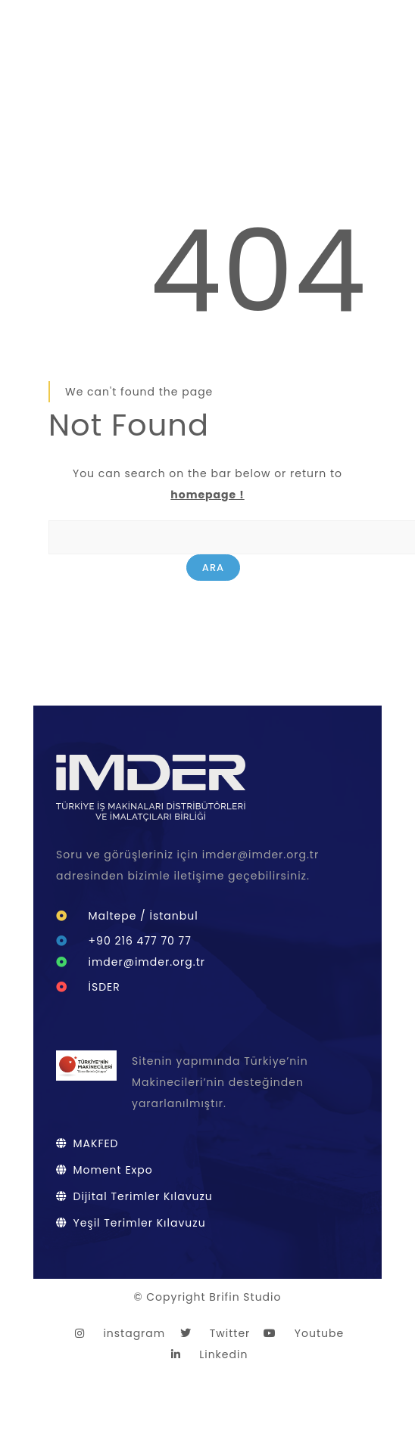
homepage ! (207, 494)
